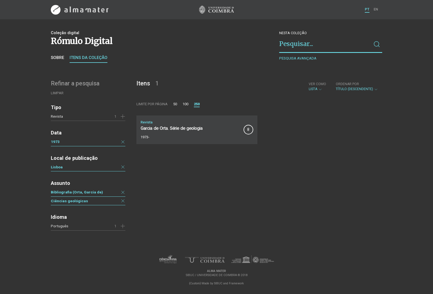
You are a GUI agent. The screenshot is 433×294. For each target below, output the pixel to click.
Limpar (57, 93)
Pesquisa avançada (297, 58)
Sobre (57, 57)
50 (175, 104)
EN (376, 9)
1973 (55, 141)
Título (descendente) (357, 86)
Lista (317, 86)
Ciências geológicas (69, 201)
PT (367, 9)
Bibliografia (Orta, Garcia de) (77, 192)
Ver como (317, 84)
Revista (57, 116)
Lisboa (57, 167)
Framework (236, 283)
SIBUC (218, 283)
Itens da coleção (88, 57)
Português (59, 226)
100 (185, 104)
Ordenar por (347, 84)
